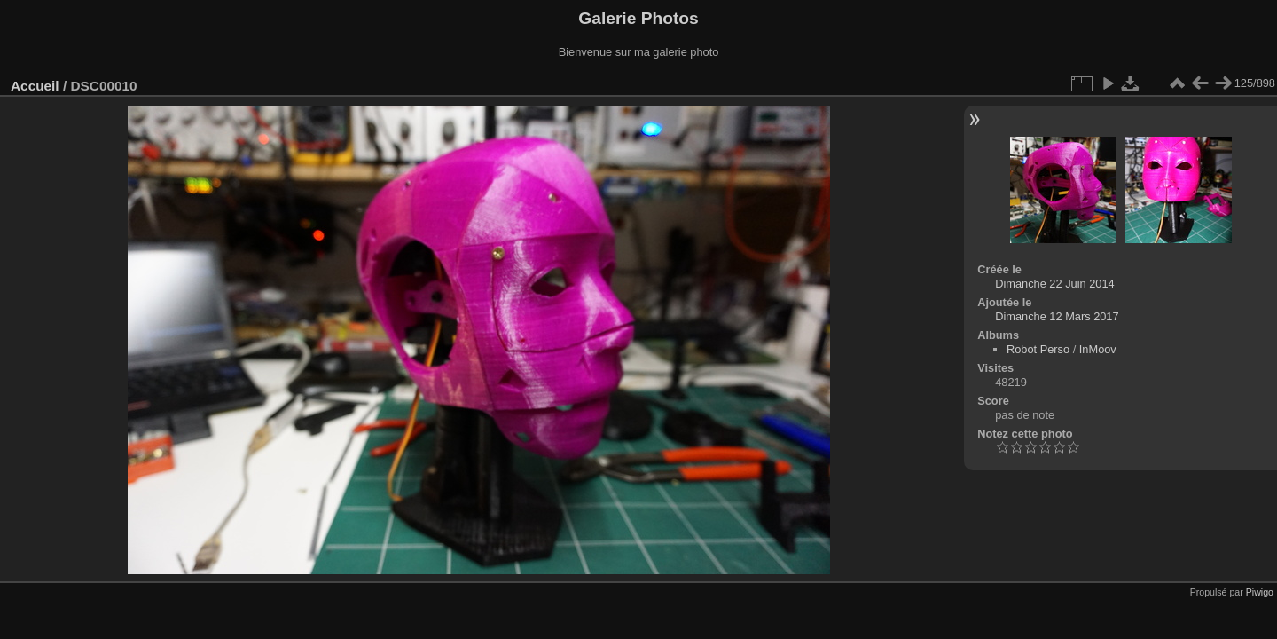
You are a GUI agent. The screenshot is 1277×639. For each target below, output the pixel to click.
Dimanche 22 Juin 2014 (1054, 283)
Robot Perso (1038, 349)
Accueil (35, 85)
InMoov (1097, 349)
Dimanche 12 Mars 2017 (1056, 316)
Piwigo (1259, 592)
